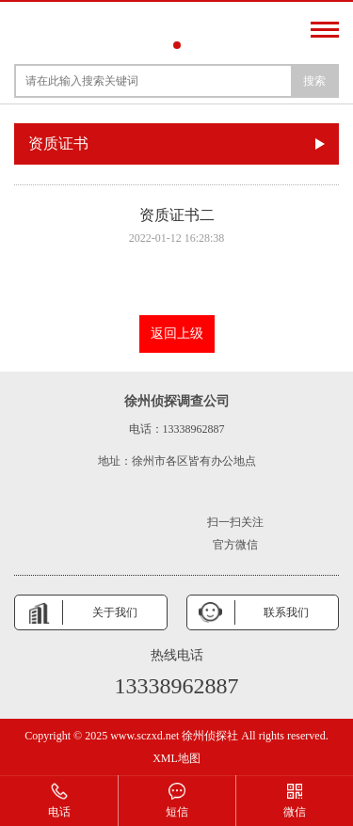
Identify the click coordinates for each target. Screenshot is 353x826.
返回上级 (177, 333)
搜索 (314, 80)
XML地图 (176, 758)
